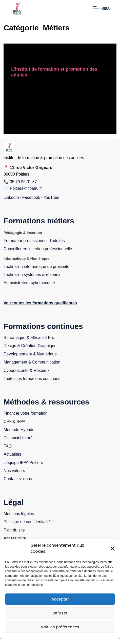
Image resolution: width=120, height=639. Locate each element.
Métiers (95, 53)
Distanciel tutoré (18, 438)
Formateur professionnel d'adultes (34, 241)
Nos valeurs (14, 470)
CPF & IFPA (14, 421)
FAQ (8, 446)
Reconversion (45, 58)
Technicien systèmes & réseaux (32, 274)
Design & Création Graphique (30, 346)
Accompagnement (26, 53)
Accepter (60, 599)
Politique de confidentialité (27, 522)
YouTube (51, 197)
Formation (52, 53)
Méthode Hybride (19, 430)
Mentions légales (19, 514)
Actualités (12, 454)
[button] (112, 548)
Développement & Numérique (30, 354)
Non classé (21, 58)
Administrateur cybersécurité (29, 283)
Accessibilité (15, 538)
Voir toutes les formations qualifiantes (40, 303)
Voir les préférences (60, 627)
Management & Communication (32, 362)
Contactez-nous (18, 479)
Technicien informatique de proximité (36, 266)
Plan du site (14, 530)
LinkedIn (11, 197)
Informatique (74, 53)
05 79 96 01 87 (23, 182)
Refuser (60, 613)
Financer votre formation (25, 413)
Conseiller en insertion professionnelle (38, 249)
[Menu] (101, 9)
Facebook (31, 197)
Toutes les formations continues (32, 378)
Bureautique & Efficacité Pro (29, 337)
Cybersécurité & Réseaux (26, 370)
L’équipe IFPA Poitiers (23, 462)
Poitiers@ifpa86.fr (26, 188)
